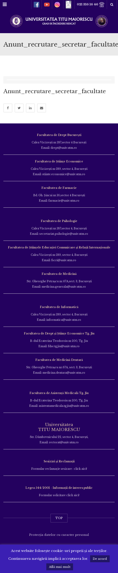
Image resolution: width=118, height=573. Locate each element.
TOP (59, 518)
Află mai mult (59, 567)
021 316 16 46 (91, 4)
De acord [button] (100, 559)
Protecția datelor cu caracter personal (59, 535)
